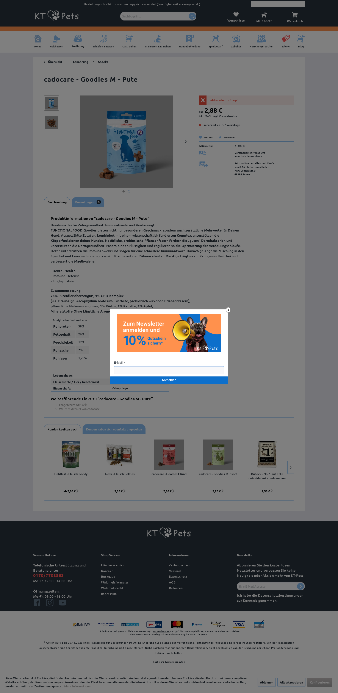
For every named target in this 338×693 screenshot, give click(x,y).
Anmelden (169, 380)
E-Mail (118, 362)
